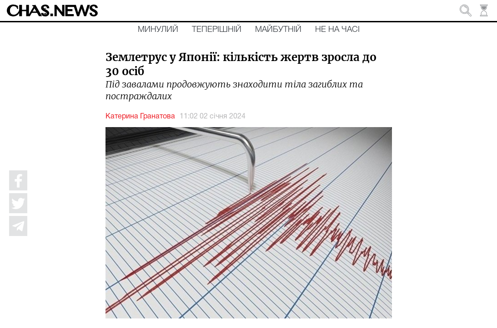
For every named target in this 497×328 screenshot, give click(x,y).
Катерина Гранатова (140, 116)
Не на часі (337, 29)
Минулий (158, 29)
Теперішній (216, 29)
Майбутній (278, 29)
